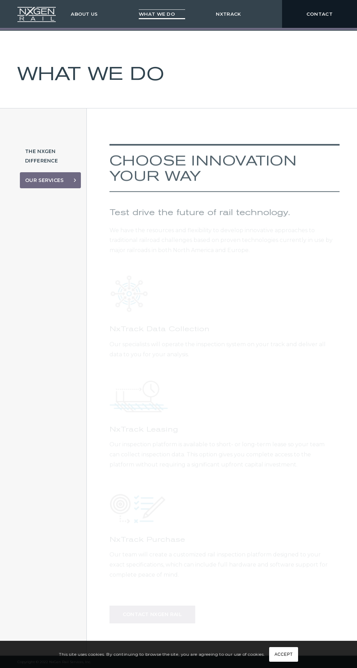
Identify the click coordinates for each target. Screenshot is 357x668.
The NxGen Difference (41, 156)
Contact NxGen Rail (152, 615)
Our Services (44, 180)
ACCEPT (283, 654)
